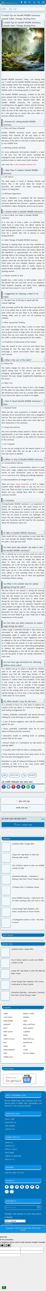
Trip (23, 775)
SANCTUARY (14, 775)
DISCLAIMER (9, 1153)
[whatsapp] (25, 2)
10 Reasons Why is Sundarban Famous (25, 887)
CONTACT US (9, 1129)
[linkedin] (27, 1187)
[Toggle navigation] (43, 2)
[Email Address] (20, 1207)
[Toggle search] (39, 2)
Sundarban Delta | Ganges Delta (23, 844)
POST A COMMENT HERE (23, 824)
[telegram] (17, 1187)
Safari (5, 775)
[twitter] (37, 1187)
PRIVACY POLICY (11, 1149)
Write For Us (9, 1159)
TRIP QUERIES (10, 1126)
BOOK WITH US (10, 1122)
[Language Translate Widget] (15, 1221)
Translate (18, 1223)
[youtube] (29, 2)
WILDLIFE (32, 775)
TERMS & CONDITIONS (13, 1156)
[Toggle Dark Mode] (34, 2)
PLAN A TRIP (9, 1119)
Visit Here (20, 1173)
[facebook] (21, 2)
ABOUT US (9, 1142)
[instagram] (7, 1192)
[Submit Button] (38, 1207)
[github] (12, 1192)
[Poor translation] (7, 1245)
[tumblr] (22, 1187)
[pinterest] (32, 1187)
